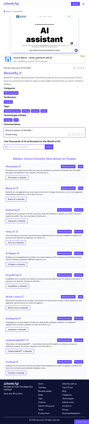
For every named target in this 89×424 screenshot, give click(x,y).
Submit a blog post (46, 406)
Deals (40, 395)
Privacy (65, 409)
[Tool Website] (20, 166)
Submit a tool (68, 402)
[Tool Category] (68, 166)
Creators (42, 402)
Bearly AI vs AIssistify (16, 199)
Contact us (67, 406)
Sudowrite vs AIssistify (17, 221)
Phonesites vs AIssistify (17, 177)
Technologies (68, 398)
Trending (42, 387)
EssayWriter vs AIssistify (17, 286)
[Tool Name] (12, 166)
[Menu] (83, 4)
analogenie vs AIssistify (17, 329)
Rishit (20, 393)
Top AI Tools (67, 387)
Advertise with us (69, 384)
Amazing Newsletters (71, 413)
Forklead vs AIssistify (16, 373)
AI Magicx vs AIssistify (16, 264)
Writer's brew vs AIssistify (18, 308)
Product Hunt (43, 413)
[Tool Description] (44, 171)
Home (7, 11)
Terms (40, 409)
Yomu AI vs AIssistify (16, 242)
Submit (75, 4)
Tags (40, 398)
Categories (67, 395)
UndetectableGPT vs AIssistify (20, 351)
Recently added (44, 391)
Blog (64, 391)
